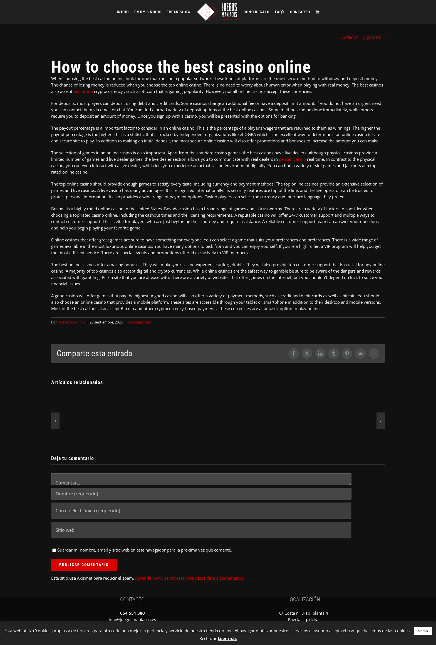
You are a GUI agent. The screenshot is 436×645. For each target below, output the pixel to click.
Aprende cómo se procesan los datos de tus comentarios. (189, 578)
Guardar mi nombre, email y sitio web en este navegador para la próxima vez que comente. (144, 550)
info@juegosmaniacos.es (132, 619)
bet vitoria (83, 91)
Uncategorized (139, 322)
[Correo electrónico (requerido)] (201, 510)
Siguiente (372, 37)
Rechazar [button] (208, 638)
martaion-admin (71, 322)
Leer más (227, 638)
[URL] (201, 530)
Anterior (350, 37)
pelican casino (292, 159)
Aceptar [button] (422, 631)
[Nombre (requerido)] (201, 494)
